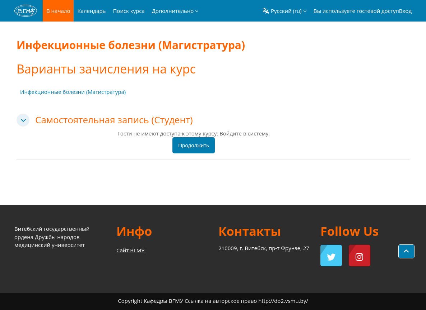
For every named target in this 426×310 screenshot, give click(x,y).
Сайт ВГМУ (130, 250)
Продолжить (193, 145)
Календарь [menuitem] (91, 10)
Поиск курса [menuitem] (128, 10)
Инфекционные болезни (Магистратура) (73, 91)
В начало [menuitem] (58, 10)
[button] (284, 11)
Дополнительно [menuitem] (173, 10)
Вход (405, 10)
